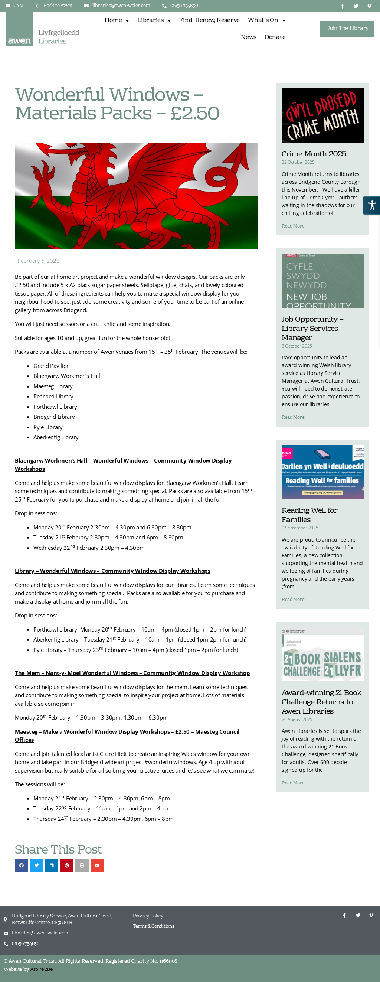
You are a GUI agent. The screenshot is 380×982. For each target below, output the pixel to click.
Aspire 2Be (41, 969)
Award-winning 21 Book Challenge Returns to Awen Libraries (322, 702)
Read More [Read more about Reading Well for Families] (293, 600)
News (248, 37)
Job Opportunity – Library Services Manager (313, 329)
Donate (275, 37)
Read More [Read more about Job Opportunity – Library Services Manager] (293, 417)
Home (117, 20)
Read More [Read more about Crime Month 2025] (293, 226)
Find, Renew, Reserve (209, 20)
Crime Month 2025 (314, 154)
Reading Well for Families (309, 515)
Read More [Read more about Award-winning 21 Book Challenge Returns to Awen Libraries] (293, 783)
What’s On (266, 20)
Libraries (154, 20)
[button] (21, 865)
